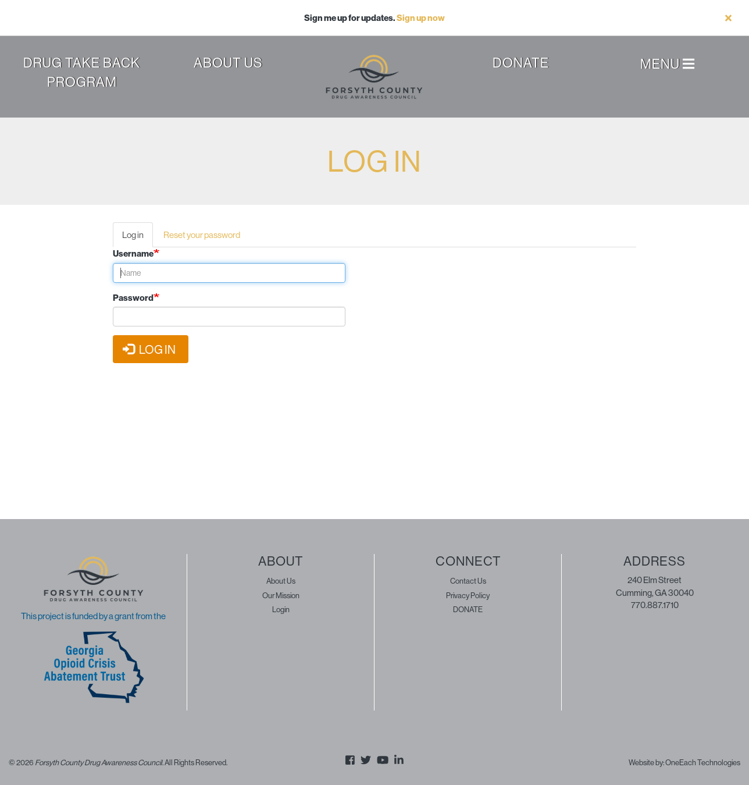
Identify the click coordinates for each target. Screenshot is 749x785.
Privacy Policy (468, 595)
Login (281, 609)
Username (133, 253)
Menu (667, 64)
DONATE (468, 609)
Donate (521, 62)
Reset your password (201, 234)
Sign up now (421, 17)
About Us (228, 62)
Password (133, 297)
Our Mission (280, 595)
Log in (137, 238)
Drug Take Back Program (81, 72)
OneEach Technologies (702, 762)
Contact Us (468, 580)
